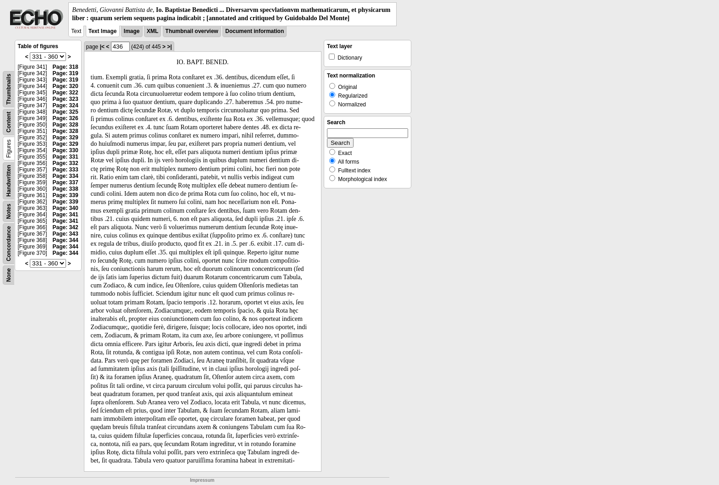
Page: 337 (65, 182)
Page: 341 (65, 214)
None (9, 275)
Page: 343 (65, 234)
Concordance (9, 243)
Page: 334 (65, 176)
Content (9, 122)
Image (132, 31)
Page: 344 (65, 240)
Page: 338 (65, 189)
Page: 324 (65, 105)
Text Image (102, 31)
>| (169, 47)
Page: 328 (65, 124)
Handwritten (9, 181)
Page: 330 (65, 150)
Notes (9, 211)
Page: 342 (65, 227)
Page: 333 (65, 169)
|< (102, 47)
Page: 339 (65, 195)
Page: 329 (65, 137)
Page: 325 (65, 112)
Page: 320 (65, 86)
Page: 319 (65, 73)
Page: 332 (65, 163)
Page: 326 (65, 118)
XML (152, 31)
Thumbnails (9, 89)
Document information (254, 31)
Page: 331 (65, 157)
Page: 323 (65, 99)
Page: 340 (65, 208)
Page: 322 (65, 92)
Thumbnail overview (192, 31)
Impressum (202, 480)
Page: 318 (65, 67)
